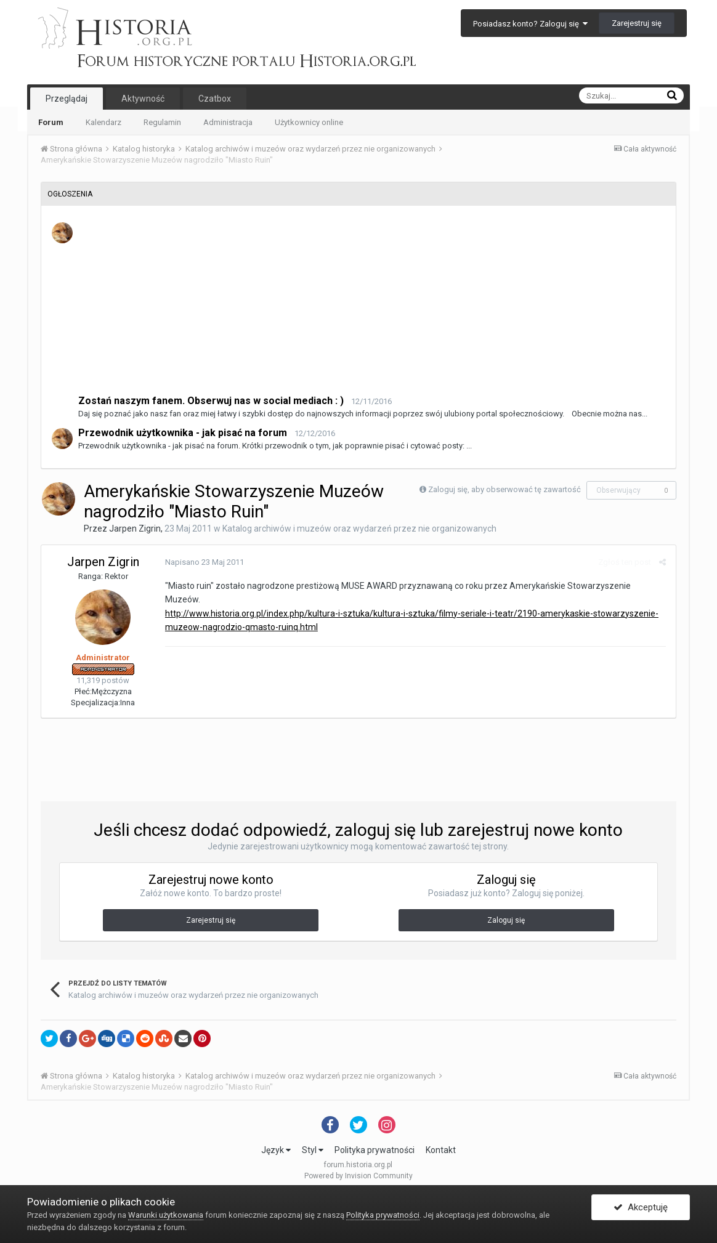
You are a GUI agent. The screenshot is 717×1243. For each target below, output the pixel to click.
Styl (312, 1150)
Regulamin (162, 122)
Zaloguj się (506, 920)
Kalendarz (103, 122)
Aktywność (142, 98)
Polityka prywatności (374, 1150)
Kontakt (441, 1150)
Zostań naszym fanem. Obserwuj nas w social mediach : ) (211, 401)
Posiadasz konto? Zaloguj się (530, 23)
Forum (50, 122)
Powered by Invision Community (358, 1176)
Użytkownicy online (309, 122)
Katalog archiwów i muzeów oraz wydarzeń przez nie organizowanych (359, 528)
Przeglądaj (66, 98)
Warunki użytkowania (165, 1215)
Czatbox (214, 98)
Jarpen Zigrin (135, 528)
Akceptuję (641, 1207)
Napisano (203, 562)
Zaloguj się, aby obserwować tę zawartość (504, 489)
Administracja (228, 122)
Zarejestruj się (637, 23)
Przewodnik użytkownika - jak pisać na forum (182, 433)
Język (276, 1150)
